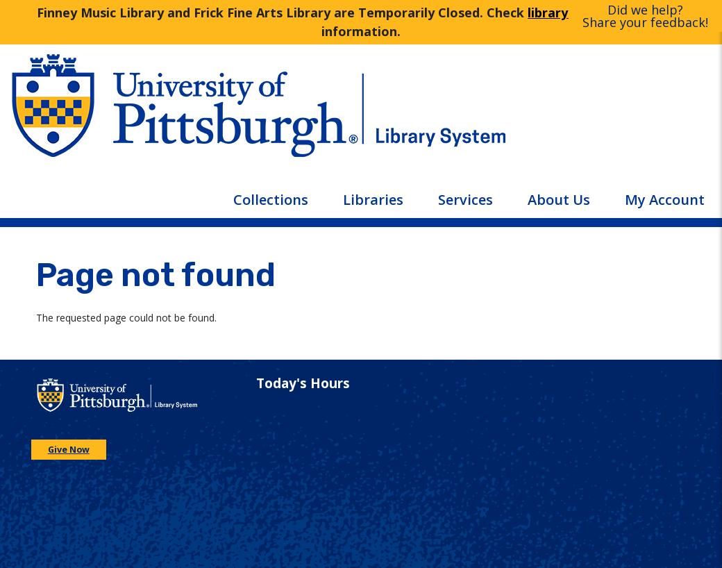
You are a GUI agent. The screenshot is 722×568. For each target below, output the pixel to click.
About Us (559, 199)
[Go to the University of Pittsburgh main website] (180, 116)
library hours (567, 12)
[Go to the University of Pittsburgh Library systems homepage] (541, 116)
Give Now (69, 450)
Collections (270, 199)
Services (465, 199)
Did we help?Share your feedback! (645, 16)
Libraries (373, 199)
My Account (665, 199)
